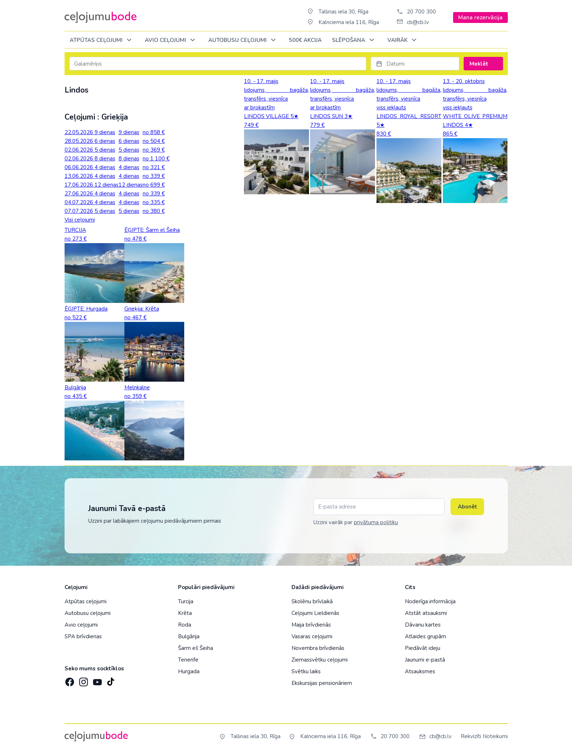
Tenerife (188, 659)
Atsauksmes (420, 671)
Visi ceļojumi (80, 219)
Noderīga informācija (430, 601)
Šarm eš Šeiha (195, 648)
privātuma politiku (376, 522)
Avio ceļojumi (81, 624)
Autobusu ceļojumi (88, 613)
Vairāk (403, 40)
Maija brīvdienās (311, 624)
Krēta (185, 613)
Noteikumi (495, 736)
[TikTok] (110, 679)
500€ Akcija (305, 40)
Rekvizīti (471, 736)
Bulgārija (189, 636)
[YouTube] (96, 680)
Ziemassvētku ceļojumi (319, 659)
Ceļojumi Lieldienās (315, 613)
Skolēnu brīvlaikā (312, 601)
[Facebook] (69, 679)
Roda (184, 624)
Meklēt (483, 63)
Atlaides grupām (425, 636)
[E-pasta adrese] (379, 506)
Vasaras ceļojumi (311, 636)
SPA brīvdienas (83, 636)
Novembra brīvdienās (317, 648)
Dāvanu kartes (423, 624)
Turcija (185, 601)
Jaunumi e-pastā (425, 659)
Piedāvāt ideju (422, 648)
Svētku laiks (306, 671)
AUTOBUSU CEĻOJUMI (243, 40)
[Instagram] (82, 679)
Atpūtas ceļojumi (102, 40)
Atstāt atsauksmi (426, 613)
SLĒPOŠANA (354, 40)
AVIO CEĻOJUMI (171, 40)
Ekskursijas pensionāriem (321, 683)
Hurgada (189, 671)
